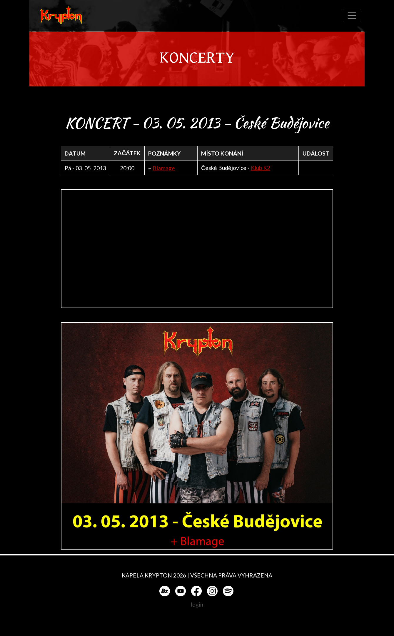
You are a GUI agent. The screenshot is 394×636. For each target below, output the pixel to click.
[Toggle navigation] (352, 15)
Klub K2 (260, 167)
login (197, 604)
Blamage (164, 168)
